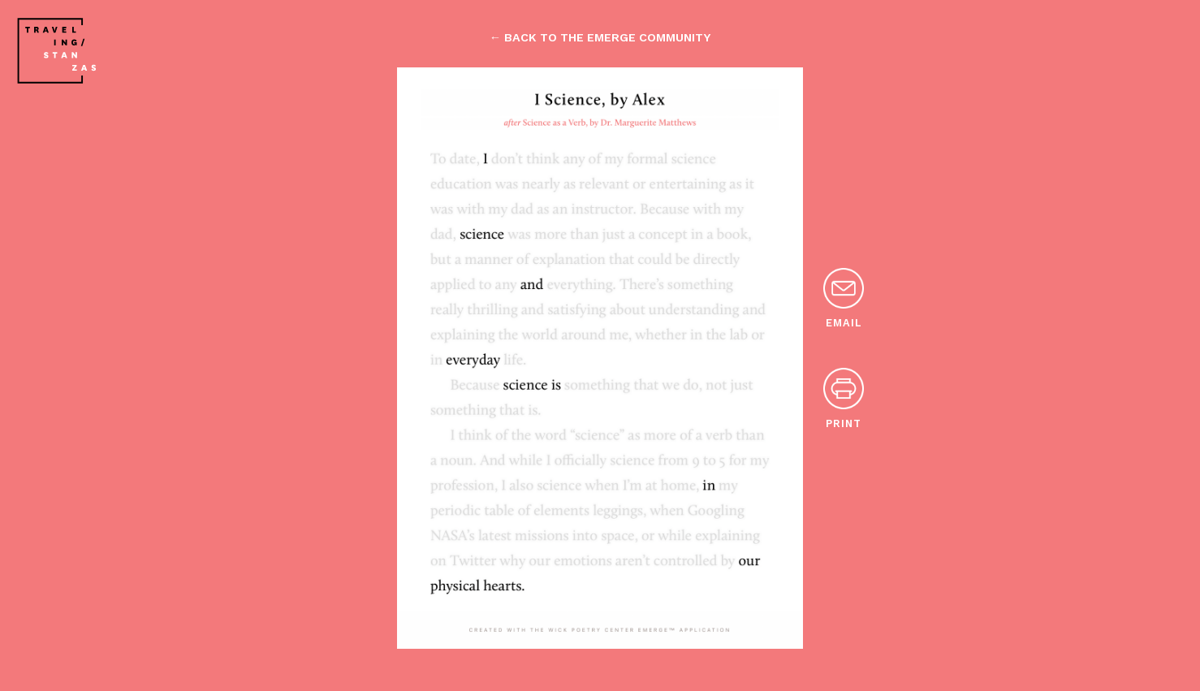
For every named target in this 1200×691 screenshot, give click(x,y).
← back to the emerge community (600, 37)
